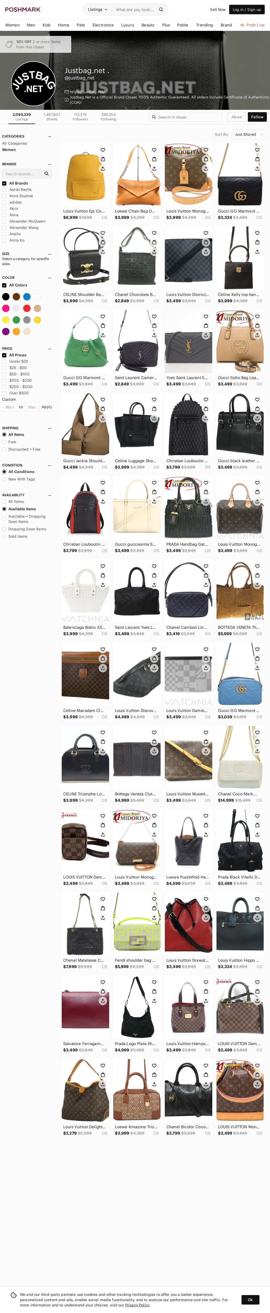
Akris (10, 208)
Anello (11, 234)
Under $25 (15, 361)
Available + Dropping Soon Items (24, 519)
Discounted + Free (21, 449)
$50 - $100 (16, 374)
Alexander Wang (20, 227)
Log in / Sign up (247, 9)
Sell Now (218, 9)
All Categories (14, 143)
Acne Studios (17, 195)
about (237, 117)
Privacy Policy (137, 1305)
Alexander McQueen (23, 221)
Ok (250, 1299)
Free (9, 442)
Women (9, 149)
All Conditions (18, 471)
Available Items (19, 509)
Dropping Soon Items (24, 529)
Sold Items (15, 536)
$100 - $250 (17, 380)
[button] (98, 9)
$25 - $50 (14, 367)
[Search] (135, 9)
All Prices (14, 355)
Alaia (10, 214)
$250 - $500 (17, 386)
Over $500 (15, 393)
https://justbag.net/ (87, 91)
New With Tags (18, 479)
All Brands (15, 183)
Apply (47, 406)
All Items (13, 434)
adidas (12, 202)
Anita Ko (13, 240)
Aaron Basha (17, 189)
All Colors (14, 285)
